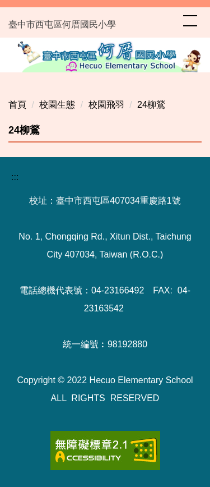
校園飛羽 (106, 104)
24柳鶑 (151, 104)
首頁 (17, 104)
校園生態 (57, 104)
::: (14, 177)
